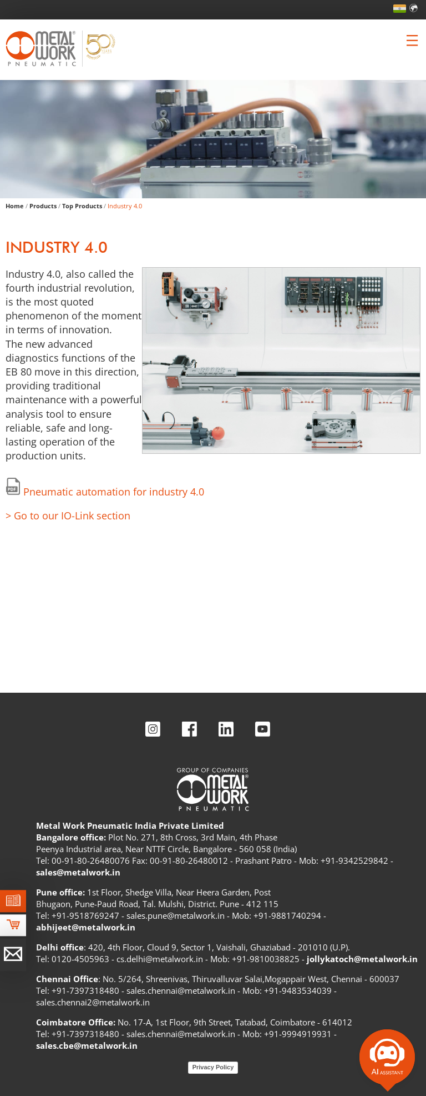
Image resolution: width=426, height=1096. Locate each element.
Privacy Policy (213, 1067)
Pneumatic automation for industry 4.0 (113, 491)
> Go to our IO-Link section (68, 515)
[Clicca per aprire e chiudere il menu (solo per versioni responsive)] (412, 40)
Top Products (82, 206)
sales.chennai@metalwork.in (180, 990)
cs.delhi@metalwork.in (159, 958)
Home (15, 206)
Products (43, 206)
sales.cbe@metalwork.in (87, 1045)
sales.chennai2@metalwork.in (93, 1002)
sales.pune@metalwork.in (175, 915)
